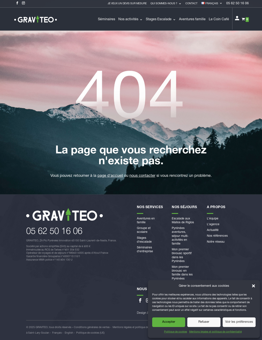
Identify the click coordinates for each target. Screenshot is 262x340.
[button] (253, 286)
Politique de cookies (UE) (90, 333)
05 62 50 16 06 (237, 3)
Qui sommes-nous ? (163, 3)
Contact (191, 3)
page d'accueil (110, 176)
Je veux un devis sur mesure (127, 3)
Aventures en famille (146, 220)
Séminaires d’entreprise (145, 249)
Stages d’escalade (144, 240)
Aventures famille (192, 19)
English (69, 333)
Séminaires (106, 19)
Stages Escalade (159, 19)
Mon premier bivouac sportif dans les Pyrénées (182, 255)
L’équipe (212, 218)
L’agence (213, 224)
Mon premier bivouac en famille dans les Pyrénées (182, 273)
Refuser (203, 322)
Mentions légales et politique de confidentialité (215, 332)
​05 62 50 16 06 (54, 232)
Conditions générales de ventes (92, 327)
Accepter (168, 322)
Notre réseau (216, 242)
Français (57, 333)
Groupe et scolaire (143, 230)
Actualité (213, 230)
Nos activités (128, 19)
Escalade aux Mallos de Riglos (183, 220)
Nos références (217, 236)
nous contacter (142, 176)
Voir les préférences (239, 322)
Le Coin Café (219, 19)
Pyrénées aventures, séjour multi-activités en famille (180, 236)
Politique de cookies (175, 332)
